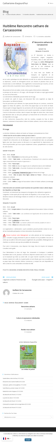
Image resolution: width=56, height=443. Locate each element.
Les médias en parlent (28, 369)
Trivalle (36, 270)
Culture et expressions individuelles (28, 318)
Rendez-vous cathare (28, 330)
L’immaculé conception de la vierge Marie (14, 404)
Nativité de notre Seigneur (10, 391)
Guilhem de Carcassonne (12, 36)
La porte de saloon (8, 398)
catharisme (20, 270)
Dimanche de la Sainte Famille (11, 381)
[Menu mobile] (50, 3)
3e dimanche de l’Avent (9, 401)
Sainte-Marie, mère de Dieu (10, 378)
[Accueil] (3, 14)
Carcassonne (12, 270)
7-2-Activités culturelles (43, 36)
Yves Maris (41, 270)
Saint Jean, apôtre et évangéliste (11, 385)
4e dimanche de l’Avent (9, 394)
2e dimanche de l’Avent (9, 407)
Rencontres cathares (28, 307)
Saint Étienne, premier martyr (10, 388)
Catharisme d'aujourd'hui (15, 3)
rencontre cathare (28, 270)
